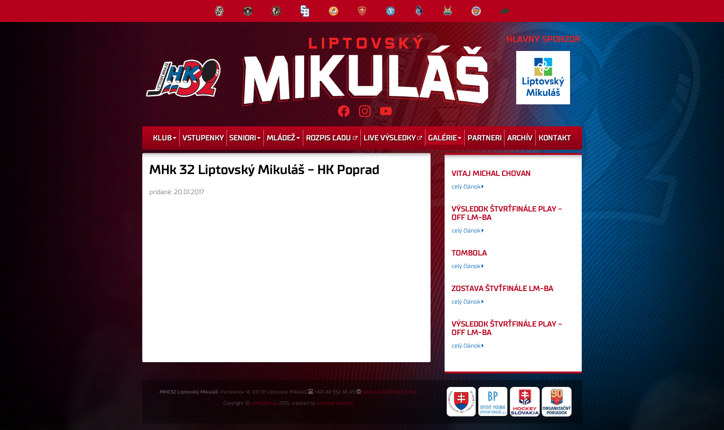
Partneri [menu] (485, 138)
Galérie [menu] (444, 138)
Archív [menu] (520, 138)
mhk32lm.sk (264, 403)
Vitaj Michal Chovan (491, 173)
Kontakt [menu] (555, 138)
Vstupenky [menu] (203, 138)
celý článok (468, 187)
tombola (469, 253)
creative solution (335, 403)
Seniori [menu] (245, 138)
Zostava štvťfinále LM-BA (502, 288)
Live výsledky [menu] (393, 138)
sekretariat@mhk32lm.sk (390, 392)
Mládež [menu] (283, 138)
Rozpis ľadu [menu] (332, 138)
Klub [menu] (164, 138)
